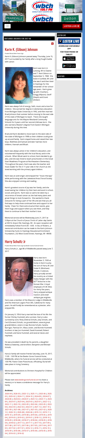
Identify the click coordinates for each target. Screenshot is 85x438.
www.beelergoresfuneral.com (26, 380)
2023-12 (33, 399)
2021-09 (8, 409)
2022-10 (16, 404)
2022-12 (46, 401)
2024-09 (37, 396)
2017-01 (20, 428)
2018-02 (12, 423)
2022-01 (29, 407)
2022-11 (8, 404)
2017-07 (16, 425)
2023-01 (37, 401)
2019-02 (20, 417)
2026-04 (8, 393)
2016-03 (12, 433)
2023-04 (20, 401)
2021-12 (37, 407)
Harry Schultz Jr (15, 241)
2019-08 (25, 415)
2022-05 (42, 404)
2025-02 (12, 396)
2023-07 (12, 401)
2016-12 (29, 428)
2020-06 (29, 412)
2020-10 (12, 412)
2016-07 (25, 431)
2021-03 (33, 409)
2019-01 (29, 417)
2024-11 (20, 396)
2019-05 (42, 415)
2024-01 (25, 399)
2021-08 (16, 409)
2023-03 (29, 401)
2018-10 (46, 417)
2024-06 (8, 399)
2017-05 (33, 425)
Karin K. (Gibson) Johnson (21, 49)
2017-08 (8, 425)
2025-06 (42, 393)
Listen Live (71, 26)
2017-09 (46, 423)
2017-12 (20, 423)
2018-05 (42, 420)
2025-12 (25, 393)
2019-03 (12, 417)
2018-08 (16, 420)
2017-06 (25, 425)
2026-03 (16, 393)
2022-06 (33, 404)
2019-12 (37, 412)
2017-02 (12, 428)
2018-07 (25, 420)
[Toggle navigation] (7, 26)
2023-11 (42, 399)
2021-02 (42, 409)
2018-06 (33, 420)
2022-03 (12, 407)
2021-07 (25, 409)
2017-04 (42, 425)
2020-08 (20, 412)
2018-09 (8, 420)
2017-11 (29, 423)
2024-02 (16, 399)
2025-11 (33, 393)
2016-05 (42, 431)
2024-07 (46, 396)
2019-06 (33, 415)
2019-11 (46, 412)
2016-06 (33, 431)
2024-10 (29, 396)
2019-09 (16, 415)
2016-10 (46, 428)
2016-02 (20, 433)
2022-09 (25, 404)
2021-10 (46, 407)
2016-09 (8, 431)
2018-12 (37, 417)
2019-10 (8, 415)
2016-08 (16, 431)
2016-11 (37, 428)
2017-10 (37, 423)
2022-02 (20, 407)
